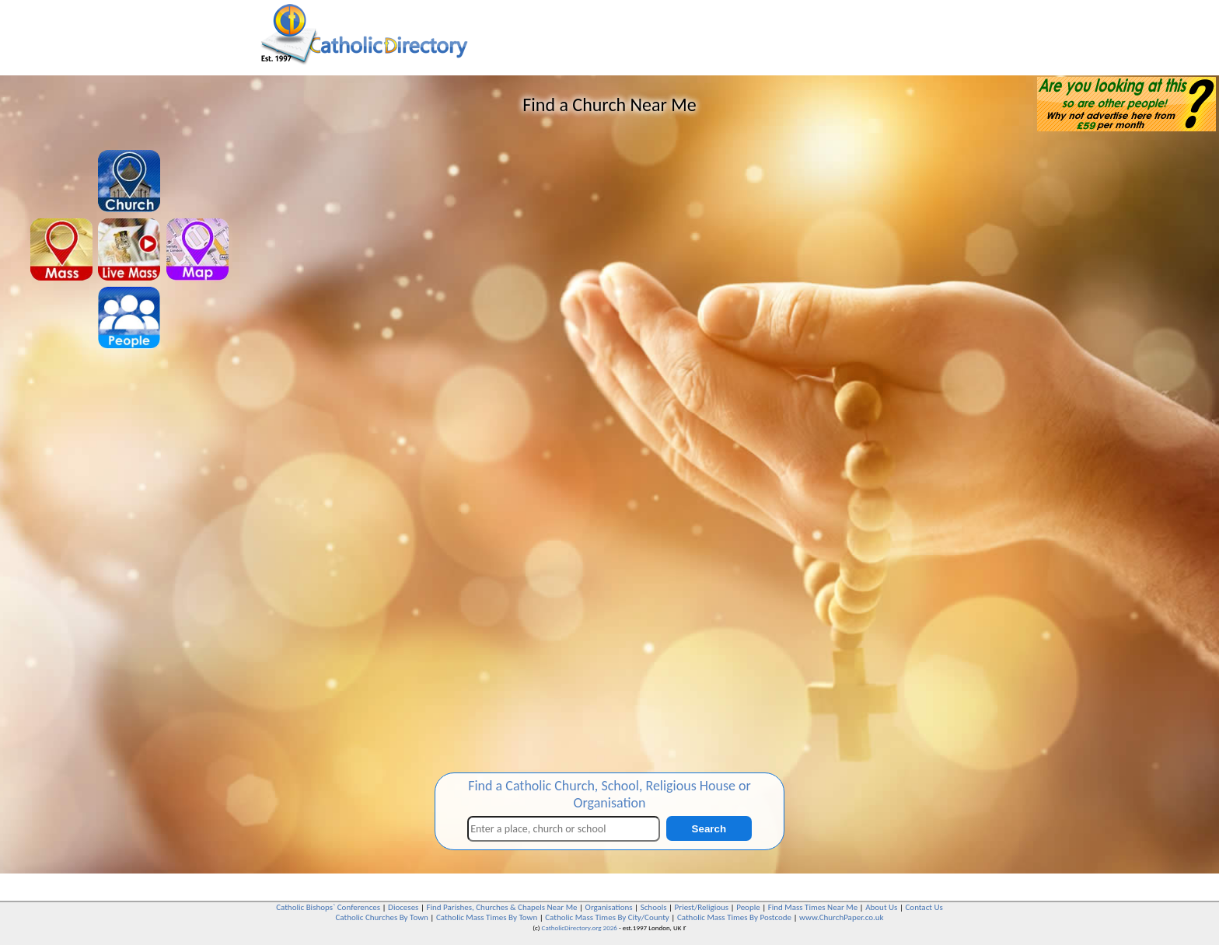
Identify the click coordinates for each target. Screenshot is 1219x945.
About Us (881, 907)
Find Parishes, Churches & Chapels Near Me (501, 907)
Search (709, 829)
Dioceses (403, 907)
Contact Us (923, 907)
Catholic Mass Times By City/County (607, 917)
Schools (654, 907)
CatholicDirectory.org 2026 (579, 927)
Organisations (609, 907)
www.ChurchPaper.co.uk (841, 917)
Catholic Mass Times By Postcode (734, 917)
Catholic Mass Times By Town (486, 917)
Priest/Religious (702, 907)
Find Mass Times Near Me (812, 907)
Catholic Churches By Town (381, 917)
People (748, 907)
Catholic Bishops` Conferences (328, 907)
